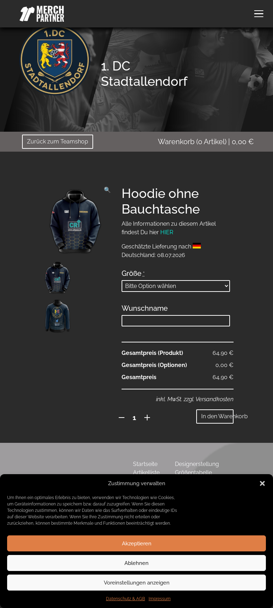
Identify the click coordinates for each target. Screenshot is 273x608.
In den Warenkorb (217, 416)
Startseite (145, 464)
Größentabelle (193, 472)
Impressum (160, 598)
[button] (262, 483)
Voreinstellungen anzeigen (137, 583)
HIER (166, 232)
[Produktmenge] (135, 417)
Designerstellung (197, 464)
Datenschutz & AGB (125, 598)
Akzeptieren (136, 543)
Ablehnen (136, 563)
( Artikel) (206, 141)
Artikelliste (146, 472)
